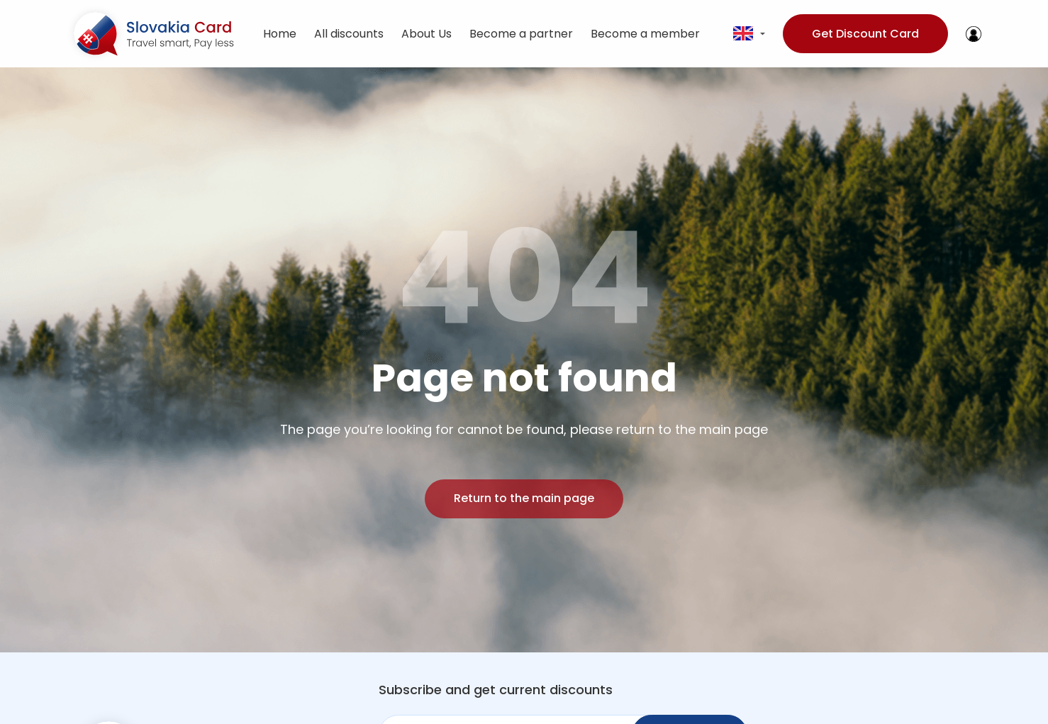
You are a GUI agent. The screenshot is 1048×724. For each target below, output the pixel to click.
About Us (426, 34)
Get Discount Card (865, 34)
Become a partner (521, 34)
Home (279, 34)
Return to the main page (524, 498)
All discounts (349, 34)
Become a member (645, 34)
